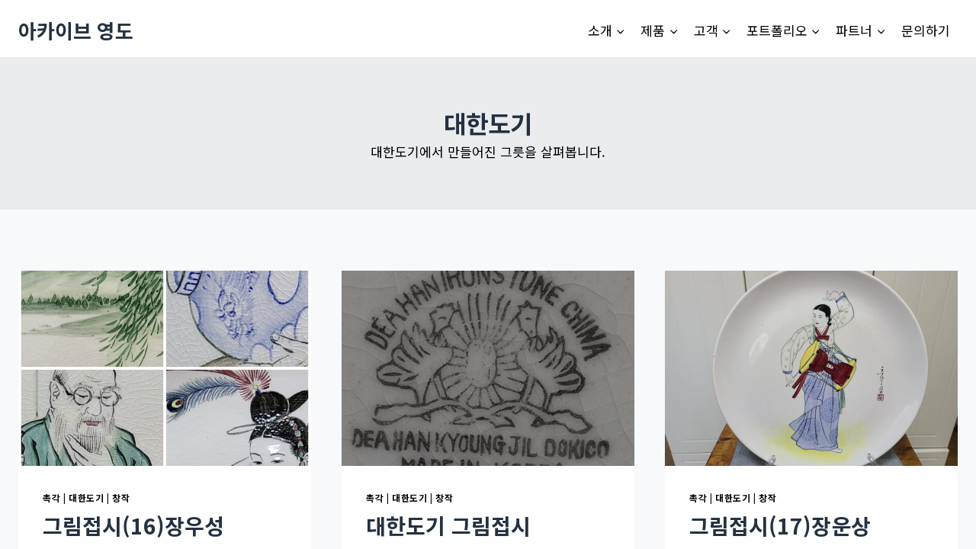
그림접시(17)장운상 (780, 525)
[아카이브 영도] (75, 30)
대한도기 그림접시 (448, 525)
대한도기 (86, 497)
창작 (121, 497)
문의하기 (925, 30)
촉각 (51, 497)
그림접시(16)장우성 (133, 525)
